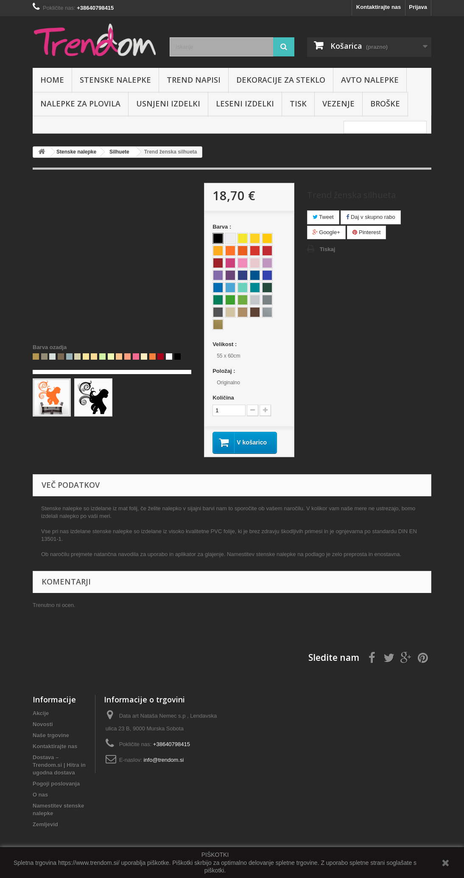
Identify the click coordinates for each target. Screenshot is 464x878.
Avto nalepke (370, 80)
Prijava (418, 7)
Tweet (323, 217)
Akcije (41, 713)
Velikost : (225, 344)
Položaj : (224, 371)
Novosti (43, 724)
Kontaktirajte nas (378, 7)
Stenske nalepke (115, 80)
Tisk (298, 103)
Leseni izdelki (245, 103)
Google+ (326, 232)
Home (52, 80)
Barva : (222, 227)
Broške (385, 103)
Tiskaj (327, 249)
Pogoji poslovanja (56, 783)
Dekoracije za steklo (280, 80)
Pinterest (366, 232)
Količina (223, 397)
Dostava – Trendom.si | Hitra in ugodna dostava (59, 765)
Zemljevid (45, 824)
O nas (40, 794)
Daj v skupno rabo (370, 217)
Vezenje (338, 103)
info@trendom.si (163, 760)
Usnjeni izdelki (168, 103)
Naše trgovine (51, 735)
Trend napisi (194, 80)
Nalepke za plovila (80, 103)
